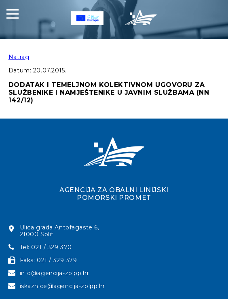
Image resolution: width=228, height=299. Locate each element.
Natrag (18, 57)
